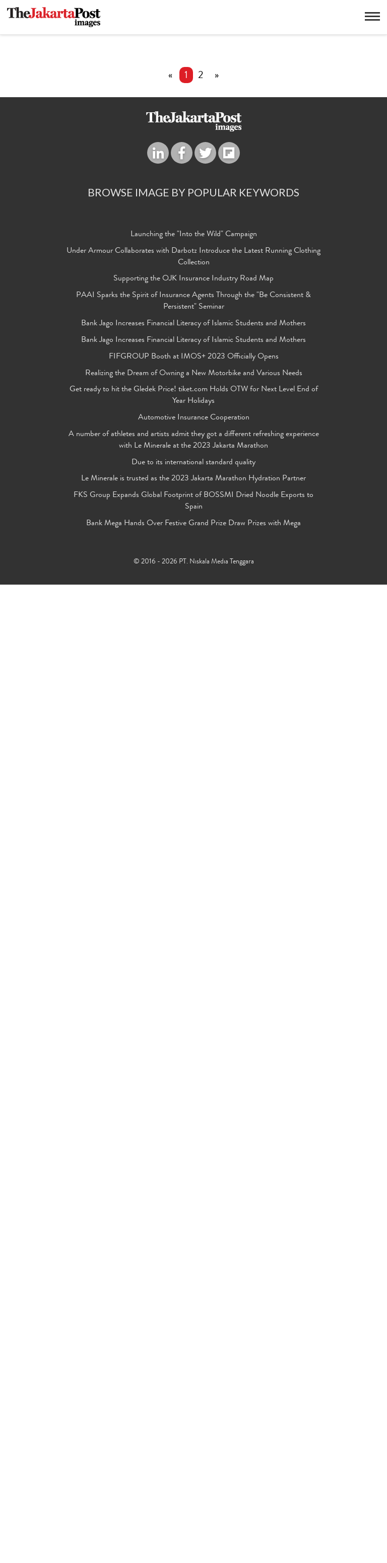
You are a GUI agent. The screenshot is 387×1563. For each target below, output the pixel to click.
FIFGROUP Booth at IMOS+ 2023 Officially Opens (194, 1335)
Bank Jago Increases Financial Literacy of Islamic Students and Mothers (193, 1302)
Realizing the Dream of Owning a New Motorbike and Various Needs (193, 1352)
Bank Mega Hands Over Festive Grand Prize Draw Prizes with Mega (193, 1502)
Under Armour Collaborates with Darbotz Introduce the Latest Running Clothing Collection (193, 1235)
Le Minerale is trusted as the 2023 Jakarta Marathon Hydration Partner (193, 1458)
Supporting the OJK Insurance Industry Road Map (193, 1258)
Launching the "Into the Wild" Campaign (194, 1213)
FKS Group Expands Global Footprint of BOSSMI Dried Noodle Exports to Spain (193, 1480)
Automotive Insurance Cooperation (193, 1396)
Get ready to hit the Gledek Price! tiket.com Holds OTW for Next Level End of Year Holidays (194, 1374)
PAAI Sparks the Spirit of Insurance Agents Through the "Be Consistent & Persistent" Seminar (193, 1280)
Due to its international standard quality (193, 1441)
